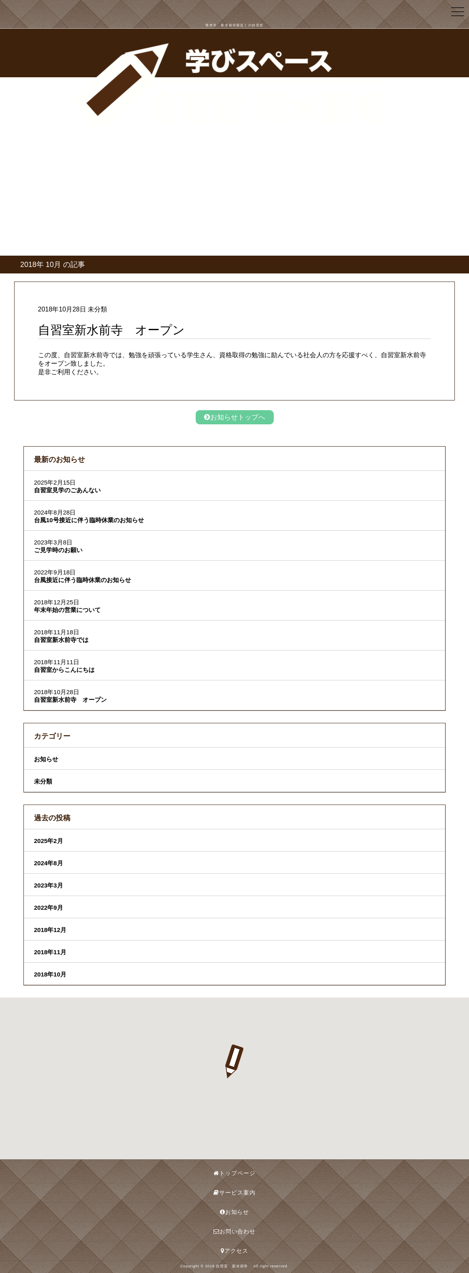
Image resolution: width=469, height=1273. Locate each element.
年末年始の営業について (67, 609)
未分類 (43, 781)
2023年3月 (48, 885)
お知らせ (46, 759)
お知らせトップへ (234, 417)
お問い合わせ (234, 1231)
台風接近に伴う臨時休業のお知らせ (82, 579)
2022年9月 (48, 907)
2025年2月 (48, 840)
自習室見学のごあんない (67, 490)
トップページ (234, 1173)
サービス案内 (234, 1192)
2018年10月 (50, 974)
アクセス (235, 1251)
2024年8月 (48, 863)
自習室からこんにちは (64, 669)
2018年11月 (50, 952)
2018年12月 (50, 929)
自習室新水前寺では (61, 639)
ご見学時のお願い (58, 549)
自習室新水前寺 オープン (70, 699)
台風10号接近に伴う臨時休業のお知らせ (89, 520)
